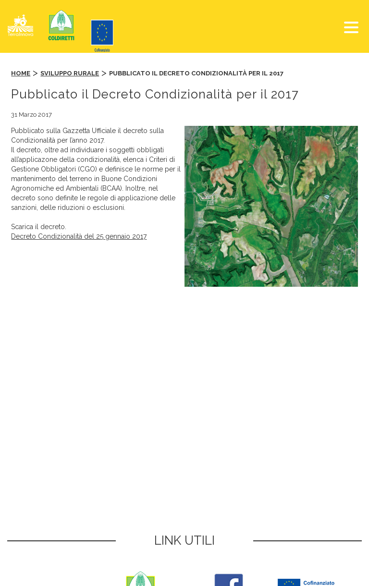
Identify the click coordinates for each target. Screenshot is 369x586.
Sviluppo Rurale (69, 73)
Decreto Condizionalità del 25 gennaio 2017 (79, 236)
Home (20, 73)
